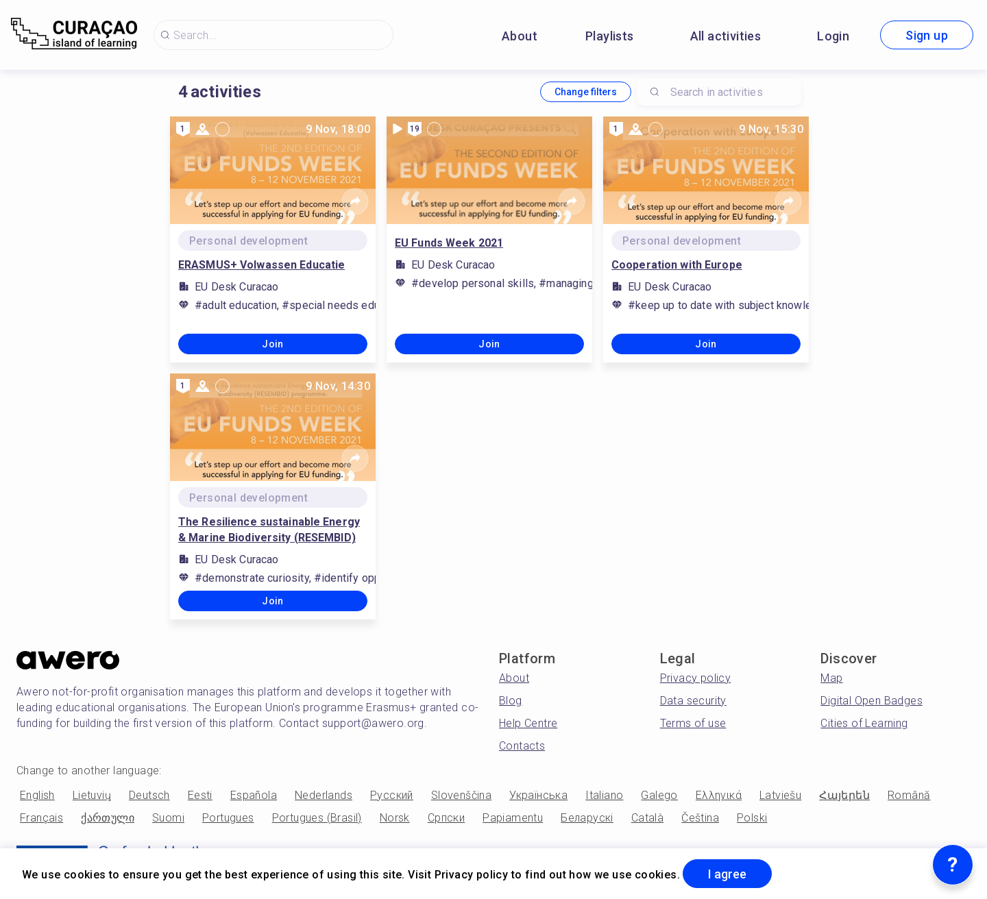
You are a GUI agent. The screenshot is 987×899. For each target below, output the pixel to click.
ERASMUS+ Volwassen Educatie (261, 264)
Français (41, 817)
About (519, 36)
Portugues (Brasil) (317, 817)
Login (833, 36)
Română (909, 795)
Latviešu (780, 795)
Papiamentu (513, 817)
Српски (446, 817)
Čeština (700, 817)
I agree (727, 874)
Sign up (926, 35)
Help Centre (528, 723)
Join (273, 343)
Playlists (609, 36)
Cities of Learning (863, 723)
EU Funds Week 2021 (449, 242)
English (37, 795)
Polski (752, 817)
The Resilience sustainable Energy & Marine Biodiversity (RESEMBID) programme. (269, 530)
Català (647, 817)
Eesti (200, 795)
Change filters (586, 91)
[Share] (355, 201)
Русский (391, 795)
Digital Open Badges (871, 700)
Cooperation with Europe (676, 264)
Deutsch (149, 795)
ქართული (107, 817)
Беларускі (587, 817)
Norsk (395, 817)
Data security (693, 700)
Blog (510, 700)
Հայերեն (844, 795)
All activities (725, 36)
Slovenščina (461, 795)
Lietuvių (92, 795)
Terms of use (693, 723)
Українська (538, 795)
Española (253, 795)
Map (831, 678)
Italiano (604, 795)
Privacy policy (695, 678)
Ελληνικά (719, 795)
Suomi (168, 817)
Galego (659, 795)
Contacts (522, 745)
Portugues (228, 817)
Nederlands (323, 795)
